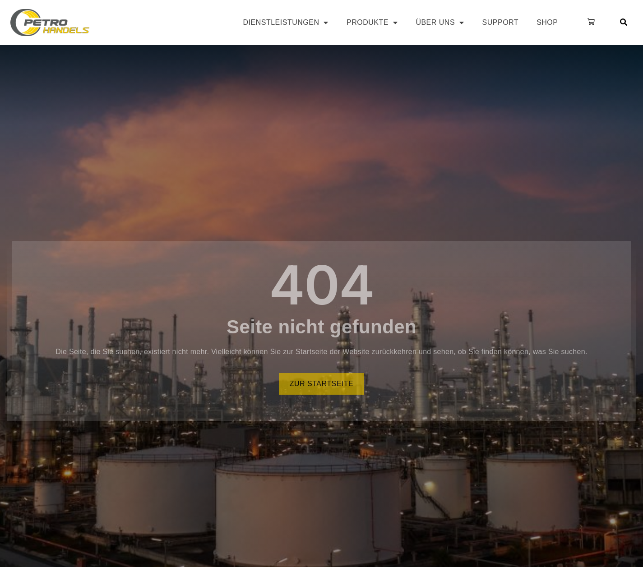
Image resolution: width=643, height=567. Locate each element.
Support (500, 22)
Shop (547, 22)
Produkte (372, 22)
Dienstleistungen (285, 22)
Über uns (440, 22)
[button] (589, 22)
